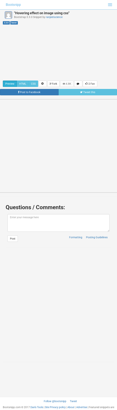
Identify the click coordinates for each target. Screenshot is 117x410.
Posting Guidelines (97, 237)
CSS (33, 83)
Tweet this (87, 92)
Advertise (81, 407)
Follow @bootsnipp (55, 401)
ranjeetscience (54, 17)
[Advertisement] (58, 52)
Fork (53, 83)
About (71, 407)
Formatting (75, 237)
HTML (22, 83)
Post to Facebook (29, 92)
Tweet (73, 401)
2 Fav (90, 83)
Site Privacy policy (55, 407)
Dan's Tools (36, 407)
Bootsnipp (13, 5)
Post (12, 238)
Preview (9, 83)
